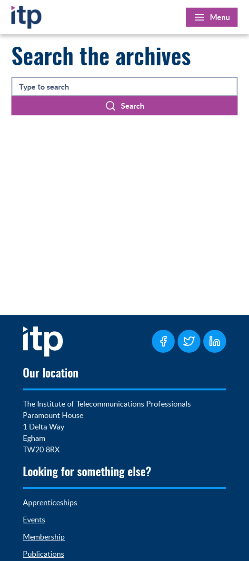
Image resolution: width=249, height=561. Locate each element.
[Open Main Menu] (212, 17)
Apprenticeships (50, 502)
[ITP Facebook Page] (163, 341)
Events (34, 519)
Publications (43, 554)
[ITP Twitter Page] (189, 341)
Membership (44, 536)
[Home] (26, 15)
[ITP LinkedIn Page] (214, 341)
